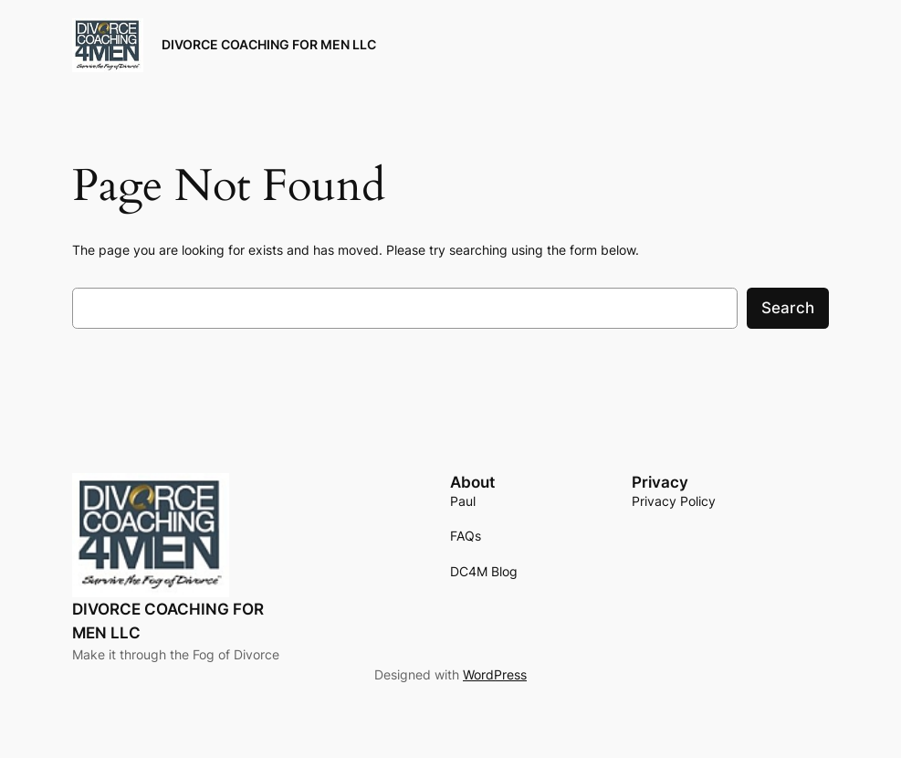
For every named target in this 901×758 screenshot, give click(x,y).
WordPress (495, 674)
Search (787, 308)
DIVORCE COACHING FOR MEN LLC (269, 44)
